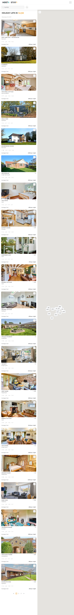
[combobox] (12, 7)
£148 (57, 308)
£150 (56, 314)
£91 (59, 308)
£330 (57, 312)
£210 (49, 313)
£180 (60, 306)
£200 (52, 309)
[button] (13, 593)
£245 (47, 309)
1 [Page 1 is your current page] (16, 593)
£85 (52, 318)
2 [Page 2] (18, 593)
